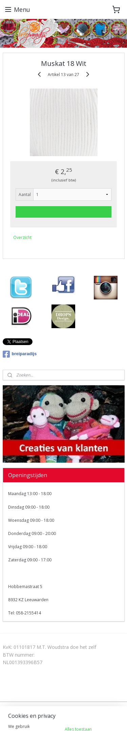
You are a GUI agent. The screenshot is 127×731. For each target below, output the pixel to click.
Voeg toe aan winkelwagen (63, 212)
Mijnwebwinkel (75, 718)
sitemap (62, 707)
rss (76, 707)
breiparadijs (20, 354)
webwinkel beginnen (102, 707)
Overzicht (22, 237)
